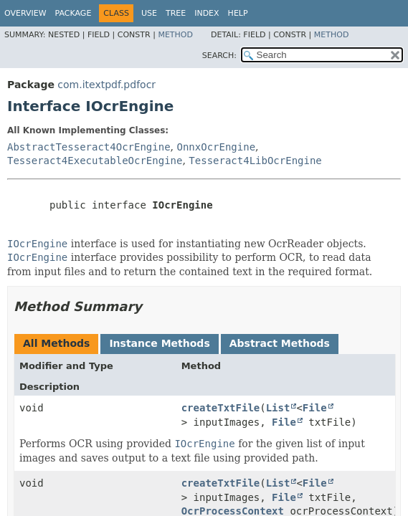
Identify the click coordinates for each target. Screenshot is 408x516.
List (278, 408)
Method (175, 34)
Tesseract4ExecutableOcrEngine (94, 160)
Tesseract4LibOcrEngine (255, 160)
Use (149, 13)
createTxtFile (220, 408)
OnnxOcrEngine (215, 147)
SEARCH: (219, 55)
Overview (25, 13)
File (315, 408)
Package (73, 13)
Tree (176, 13)
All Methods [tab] (56, 343)
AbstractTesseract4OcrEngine (89, 147)
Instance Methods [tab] (159, 343)
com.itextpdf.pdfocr (106, 84)
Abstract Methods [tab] (279, 343)
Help (238, 13)
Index (206, 13)
